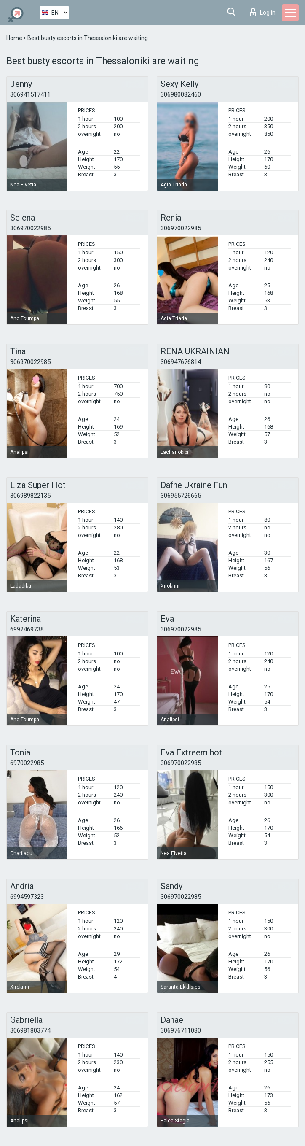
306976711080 (181, 1030)
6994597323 (27, 897)
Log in (263, 12)
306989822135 (30, 495)
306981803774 (30, 1030)
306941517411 (30, 94)
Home (15, 38)
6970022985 (27, 763)
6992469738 (27, 629)
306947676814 (181, 362)
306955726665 (181, 495)
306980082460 (181, 94)
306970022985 (30, 228)
